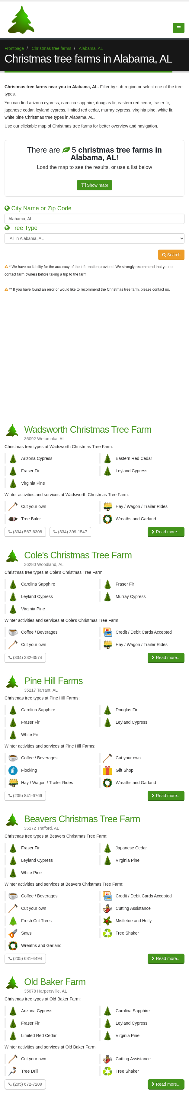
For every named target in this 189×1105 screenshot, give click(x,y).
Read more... (166, 531)
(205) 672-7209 (25, 1084)
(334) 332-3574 (25, 657)
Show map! (94, 185)
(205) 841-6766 (25, 795)
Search (171, 254)
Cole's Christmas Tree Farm (94, 558)
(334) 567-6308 (25, 531)
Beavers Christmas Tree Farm (94, 822)
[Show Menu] (178, 28)
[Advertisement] (94, 361)
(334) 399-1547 (70, 531)
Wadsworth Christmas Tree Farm (94, 432)
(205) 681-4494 (25, 958)
